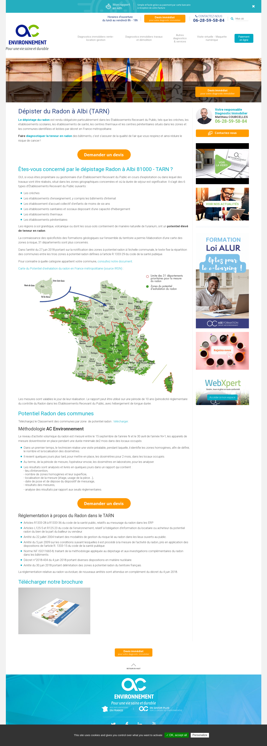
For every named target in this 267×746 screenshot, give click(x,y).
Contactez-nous (222, 133)
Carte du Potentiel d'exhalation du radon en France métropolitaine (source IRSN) (70, 268)
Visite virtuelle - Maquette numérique (212, 38)
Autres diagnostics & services (180, 38)
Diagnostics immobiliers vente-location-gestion (96, 38)
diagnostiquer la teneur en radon (49, 136)
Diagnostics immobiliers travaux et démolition (144, 38)
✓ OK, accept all (176, 735)
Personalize (199, 735)
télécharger (121, 421)
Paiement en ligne (243, 38)
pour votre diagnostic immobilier (165, 18)
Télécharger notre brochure (50, 582)
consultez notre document (115, 261)
